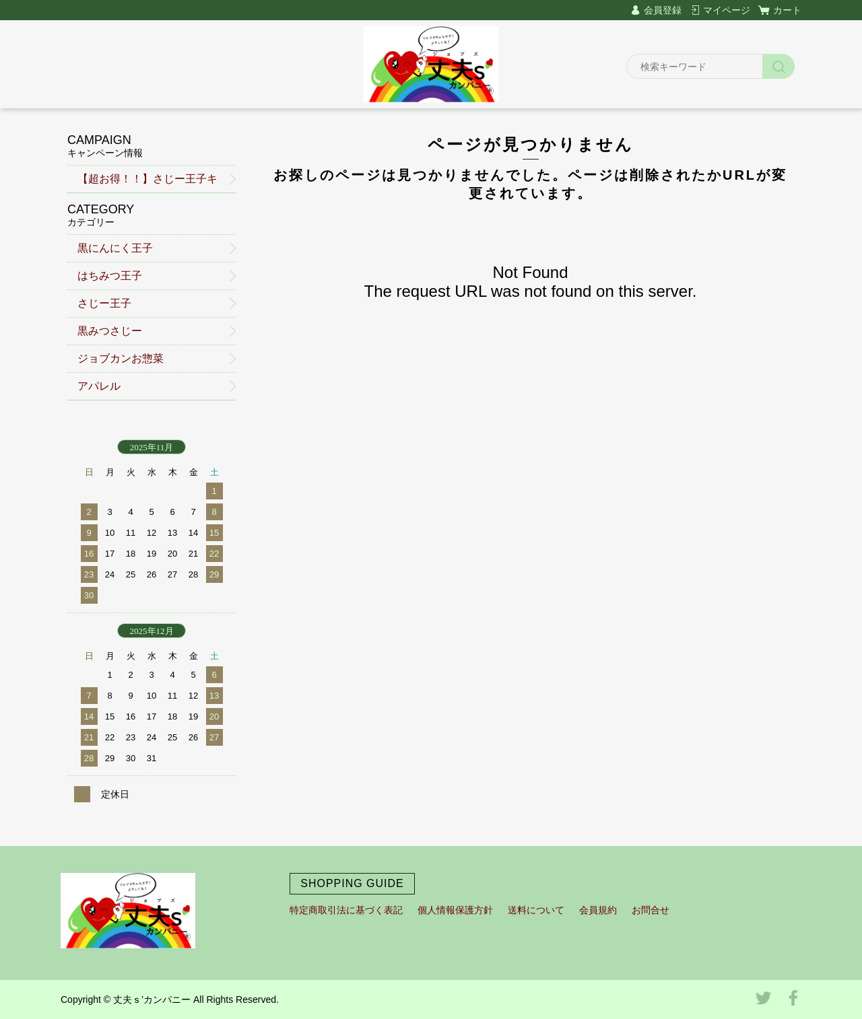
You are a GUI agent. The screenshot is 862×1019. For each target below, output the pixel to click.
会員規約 (598, 910)
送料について (536, 910)
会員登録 (663, 10)
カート (787, 10)
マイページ (726, 10)
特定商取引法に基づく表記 (346, 910)
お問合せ (650, 910)
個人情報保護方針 (455, 910)
